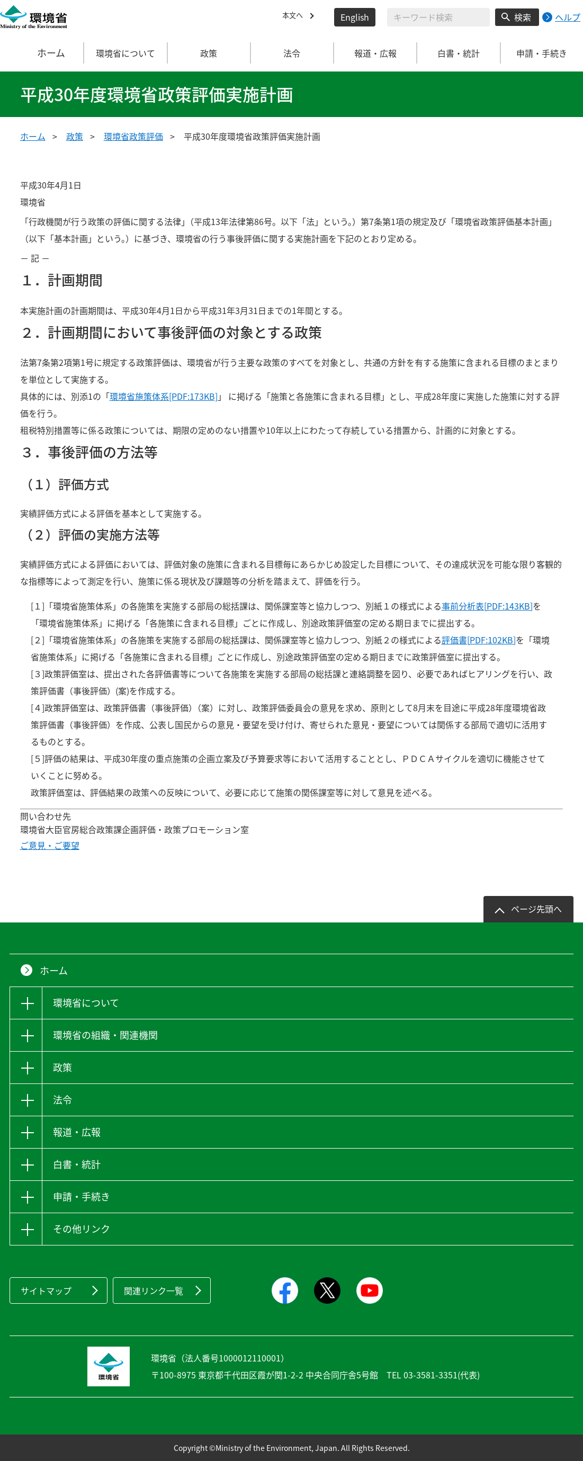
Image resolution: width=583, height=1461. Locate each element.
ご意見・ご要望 (49, 845)
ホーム (42, 53)
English (354, 17)
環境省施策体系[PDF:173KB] (164, 396)
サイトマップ (46, 1290)
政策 (74, 136)
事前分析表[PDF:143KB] (487, 605)
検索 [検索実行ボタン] (522, 17)
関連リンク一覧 (153, 1290)
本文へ (295, 17)
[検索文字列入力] (438, 17)
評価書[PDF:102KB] (479, 639)
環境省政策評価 (133, 136)
